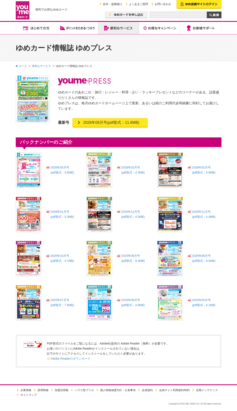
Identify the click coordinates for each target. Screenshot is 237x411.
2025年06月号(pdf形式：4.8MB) (133, 302)
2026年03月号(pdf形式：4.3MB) (133, 170)
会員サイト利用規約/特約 (174, 390)
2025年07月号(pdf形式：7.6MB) (62, 302)
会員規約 (147, 390)
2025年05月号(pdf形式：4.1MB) (203, 302)
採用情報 (43, 390)
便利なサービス (41, 66)
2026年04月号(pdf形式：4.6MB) (62, 170)
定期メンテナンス (207, 390)
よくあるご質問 (138, 4)
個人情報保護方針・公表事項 (118, 390)
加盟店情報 (61, 390)
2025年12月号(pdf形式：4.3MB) (133, 214)
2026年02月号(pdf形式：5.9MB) (203, 170)
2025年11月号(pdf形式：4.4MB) (203, 214)
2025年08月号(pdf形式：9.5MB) (203, 258)
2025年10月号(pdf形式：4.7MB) (62, 258)
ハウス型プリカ (84, 390)
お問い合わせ (163, 4)
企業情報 (25, 390)
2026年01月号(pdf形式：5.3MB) (62, 214)
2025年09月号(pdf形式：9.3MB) (133, 258)
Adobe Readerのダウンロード (70, 358)
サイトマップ (28, 395)
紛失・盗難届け (112, 4)
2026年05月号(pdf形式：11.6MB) (111, 122)
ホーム (23, 66)
